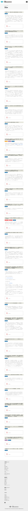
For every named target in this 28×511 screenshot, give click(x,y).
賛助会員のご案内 (6, 468)
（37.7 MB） (9, 134)
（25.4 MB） (9, 101)
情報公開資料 (5, 466)
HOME (5, 5)
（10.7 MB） (9, 370)
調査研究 (7, 5)
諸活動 (5, 471)
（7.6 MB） (9, 184)
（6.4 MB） (9, 334)
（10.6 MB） (9, 410)
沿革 (4, 464)
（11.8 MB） (9, 81)
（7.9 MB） (9, 454)
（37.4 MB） (9, 62)
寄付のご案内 (5, 469)
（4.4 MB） (9, 150)
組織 (4, 465)
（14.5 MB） (9, 213)
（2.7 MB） (9, 298)
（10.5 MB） (9, 199)
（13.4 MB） (9, 26)
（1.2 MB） (9, 262)
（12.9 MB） (9, 313)
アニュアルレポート (6, 470)
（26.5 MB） (9, 117)
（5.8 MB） (9, 384)
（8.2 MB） (9, 444)
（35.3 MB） (9, 432)
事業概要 (5, 463)
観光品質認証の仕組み (6, 500)
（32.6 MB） (9, 165)
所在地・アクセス (6, 467)
